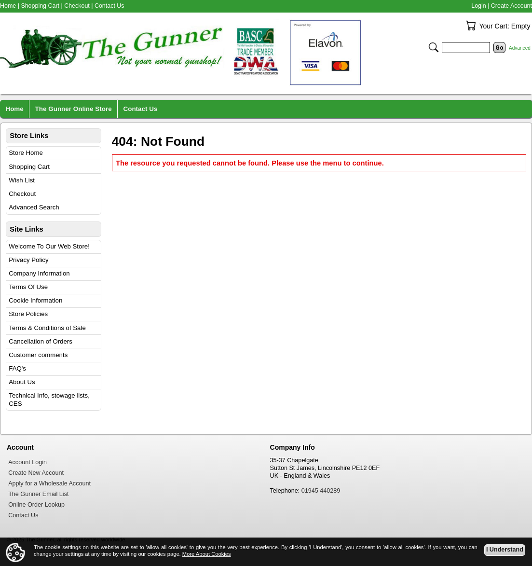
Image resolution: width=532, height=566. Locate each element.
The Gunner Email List (38, 494)
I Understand (504, 549)
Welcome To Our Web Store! (49, 246)
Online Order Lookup (36, 504)
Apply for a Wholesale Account (49, 483)
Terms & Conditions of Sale (47, 327)
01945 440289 (321, 490)
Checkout (22, 193)
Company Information (39, 273)
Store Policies (28, 314)
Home (8, 5)
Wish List (22, 180)
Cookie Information (35, 300)
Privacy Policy (28, 259)
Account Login (27, 462)
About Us (22, 382)
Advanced (520, 48)
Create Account (511, 5)
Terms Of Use (28, 286)
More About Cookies (206, 554)
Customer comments (38, 355)
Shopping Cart (29, 166)
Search (433, 47)
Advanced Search (34, 207)
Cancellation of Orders (40, 341)
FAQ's (17, 368)
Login (478, 5)
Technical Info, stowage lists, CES (49, 399)
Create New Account (36, 472)
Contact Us (109, 5)
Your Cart (470, 25)
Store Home (26, 152)
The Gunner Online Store (73, 108)
